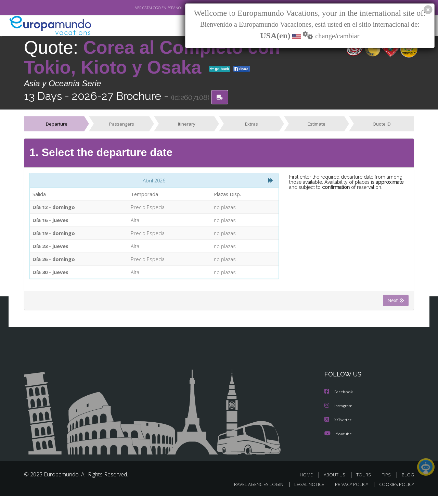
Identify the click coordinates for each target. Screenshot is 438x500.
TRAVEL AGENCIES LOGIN (251, 488)
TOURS (365, 478)
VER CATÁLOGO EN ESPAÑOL (143, 8)
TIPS (387, 478)
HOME (308, 478)
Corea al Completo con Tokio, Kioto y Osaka (152, 58)
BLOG (408, 478)
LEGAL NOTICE (304, 488)
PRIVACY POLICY (348, 488)
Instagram (339, 410)
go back (219, 69)
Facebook (339, 396)
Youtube (338, 437)
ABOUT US (336, 478)
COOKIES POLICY (395, 488)
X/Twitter (338, 423)
